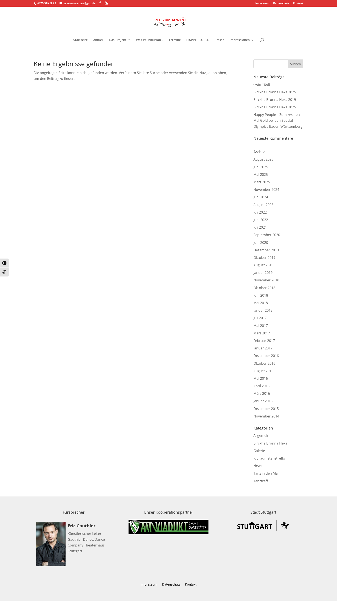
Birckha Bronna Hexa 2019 (274, 99)
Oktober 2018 (264, 287)
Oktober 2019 (264, 257)
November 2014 (266, 416)
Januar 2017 (263, 348)
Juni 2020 (260, 242)
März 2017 (261, 333)
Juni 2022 (260, 219)
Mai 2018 (260, 302)
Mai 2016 (260, 378)
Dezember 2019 (266, 250)
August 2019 (263, 265)
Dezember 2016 (266, 355)
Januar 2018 (263, 310)
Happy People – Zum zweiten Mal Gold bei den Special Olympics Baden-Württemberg (278, 120)
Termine (175, 40)
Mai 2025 (260, 174)
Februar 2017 (264, 340)
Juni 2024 (260, 197)
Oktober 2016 (264, 363)
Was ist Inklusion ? (149, 40)
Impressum (262, 3)
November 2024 (266, 189)
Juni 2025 (260, 167)
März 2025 (261, 182)
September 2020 (266, 234)
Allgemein (261, 435)
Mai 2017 (260, 325)
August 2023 (263, 204)
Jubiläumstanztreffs (269, 458)
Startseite (80, 40)
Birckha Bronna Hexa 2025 (274, 92)
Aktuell (98, 40)
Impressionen (240, 40)
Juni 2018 (260, 295)
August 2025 (263, 159)
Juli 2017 (260, 318)
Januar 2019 (263, 272)
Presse (219, 40)
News (257, 465)
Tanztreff (260, 481)
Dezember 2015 (266, 408)
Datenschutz (281, 3)
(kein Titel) (261, 84)
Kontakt (298, 3)
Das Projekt (117, 40)
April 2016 (261, 386)
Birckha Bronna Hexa (270, 443)
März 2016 (261, 393)
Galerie (259, 450)
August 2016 (263, 371)
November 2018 (266, 280)
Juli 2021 (260, 227)
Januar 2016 (263, 401)
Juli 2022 (260, 212)
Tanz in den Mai (266, 473)
